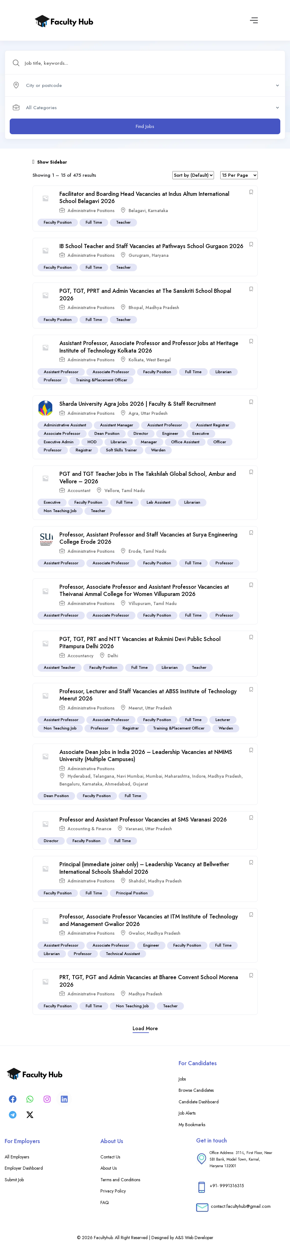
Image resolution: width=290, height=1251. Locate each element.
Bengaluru (69, 784)
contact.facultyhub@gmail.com (241, 1206)
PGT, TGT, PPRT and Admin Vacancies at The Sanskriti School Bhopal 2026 (145, 295)
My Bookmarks (192, 1124)
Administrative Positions (91, 210)
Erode (134, 551)
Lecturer (223, 720)
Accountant (79, 490)
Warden (158, 450)
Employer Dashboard (24, 1168)
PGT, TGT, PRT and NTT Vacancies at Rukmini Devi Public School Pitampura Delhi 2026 (140, 642)
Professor (53, 380)
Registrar (84, 450)
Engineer (170, 433)
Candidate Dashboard (199, 1102)
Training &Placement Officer (101, 380)
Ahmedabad (117, 784)
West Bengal (158, 360)
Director (141, 433)
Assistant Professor (61, 372)
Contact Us (110, 1157)
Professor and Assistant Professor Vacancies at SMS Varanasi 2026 (143, 820)
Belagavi (137, 210)
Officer (219, 442)
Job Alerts (187, 1113)
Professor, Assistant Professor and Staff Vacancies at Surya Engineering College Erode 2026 (148, 538)
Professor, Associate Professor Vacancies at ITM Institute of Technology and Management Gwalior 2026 (148, 920)
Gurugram (139, 255)
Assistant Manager (116, 425)
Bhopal (136, 307)
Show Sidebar (50, 162)
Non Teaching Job (60, 511)
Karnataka (158, 210)
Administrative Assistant (65, 425)
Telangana (103, 776)
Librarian (223, 372)
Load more (145, 1028)
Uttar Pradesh (154, 413)
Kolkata (136, 360)
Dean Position (107, 433)
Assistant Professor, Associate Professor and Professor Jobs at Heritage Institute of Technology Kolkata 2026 (148, 347)
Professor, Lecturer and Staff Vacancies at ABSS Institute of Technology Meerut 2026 (148, 695)
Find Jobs (145, 126)
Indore (198, 776)
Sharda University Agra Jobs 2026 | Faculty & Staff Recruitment (137, 404)
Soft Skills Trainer (121, 450)
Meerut (136, 708)
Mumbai (154, 776)
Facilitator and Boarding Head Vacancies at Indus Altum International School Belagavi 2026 (144, 197)
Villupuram (140, 603)
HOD (92, 442)
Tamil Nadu (133, 490)
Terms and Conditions (120, 1180)
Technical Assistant (123, 954)
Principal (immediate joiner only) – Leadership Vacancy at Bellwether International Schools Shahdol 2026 (144, 868)
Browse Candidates (196, 1090)
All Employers (17, 1157)
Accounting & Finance (89, 829)
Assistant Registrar (212, 425)
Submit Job (14, 1180)
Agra (133, 413)
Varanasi (134, 829)
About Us (108, 1168)
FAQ (104, 1202)
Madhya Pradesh (162, 307)
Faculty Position (58, 222)
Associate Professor (111, 372)
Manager (149, 442)
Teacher (123, 222)
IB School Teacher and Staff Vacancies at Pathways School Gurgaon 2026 (151, 246)
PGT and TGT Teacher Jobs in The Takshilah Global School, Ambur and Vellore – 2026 (147, 477)
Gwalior (136, 933)
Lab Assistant (158, 503)
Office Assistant (185, 442)
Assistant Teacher (59, 668)
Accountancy (81, 656)
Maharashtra (177, 776)
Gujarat (140, 784)
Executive (200, 433)
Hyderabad (79, 776)
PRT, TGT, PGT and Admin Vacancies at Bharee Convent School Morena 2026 (148, 981)
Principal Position (132, 893)
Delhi (113, 656)
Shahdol (137, 881)
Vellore (111, 490)
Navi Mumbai (130, 776)
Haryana (160, 255)
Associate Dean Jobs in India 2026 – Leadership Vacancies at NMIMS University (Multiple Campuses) (145, 755)
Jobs (182, 1079)
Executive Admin (59, 442)
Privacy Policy (113, 1191)
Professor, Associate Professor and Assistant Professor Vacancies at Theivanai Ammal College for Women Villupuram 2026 (144, 590)
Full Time (94, 222)
